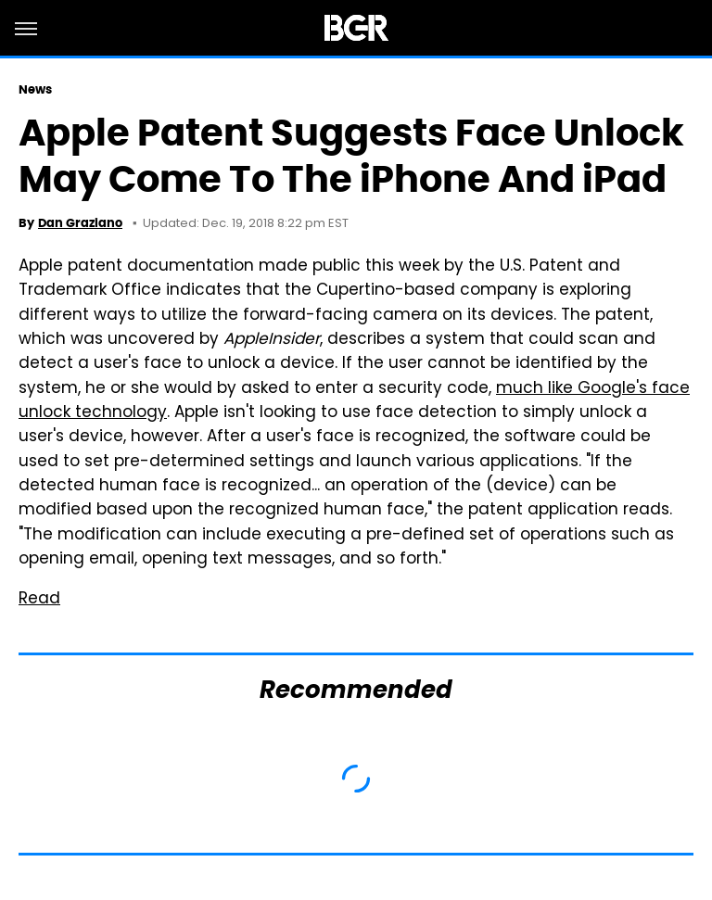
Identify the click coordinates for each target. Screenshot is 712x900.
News (35, 89)
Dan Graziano (80, 223)
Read (39, 600)
